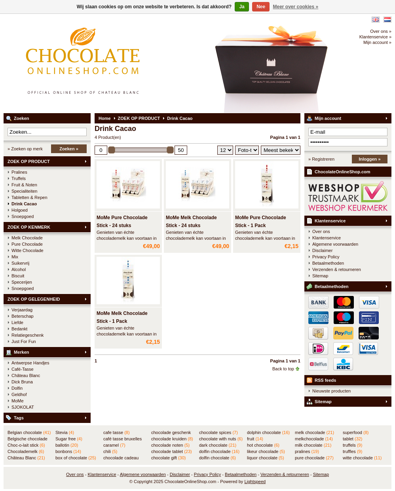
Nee (260, 6)
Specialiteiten (24, 191)
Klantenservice (330, 220)
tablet (353, 438)
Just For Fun (23, 341)
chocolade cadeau (121, 458)
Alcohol (18, 269)
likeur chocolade (266, 451)
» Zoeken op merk (25, 148)
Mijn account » (377, 42)
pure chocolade (314, 457)
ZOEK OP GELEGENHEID (34, 299)
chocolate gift (168, 457)
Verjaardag (21, 309)
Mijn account (328, 118)
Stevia (64, 432)
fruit (255, 438)
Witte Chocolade (27, 250)
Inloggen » (370, 159)
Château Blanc (25, 375)
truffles (352, 451)
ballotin (66, 445)
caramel (114, 445)
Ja (241, 6)
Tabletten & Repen (29, 197)
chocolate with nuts (221, 438)
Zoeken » (68, 148)
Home (105, 118)
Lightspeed (255, 481)
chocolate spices (218, 432)
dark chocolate (217, 445)
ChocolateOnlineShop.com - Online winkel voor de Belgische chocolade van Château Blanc (108, 63)
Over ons (321, 231)
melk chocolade (314, 432)
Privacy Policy (325, 256)
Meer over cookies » (296, 6)
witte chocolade (362, 457)
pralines (307, 451)
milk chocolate (313, 445)
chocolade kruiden (172, 438)
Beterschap (22, 316)
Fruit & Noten (24, 184)
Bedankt (19, 328)
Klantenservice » (375, 36)
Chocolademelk (26, 451)
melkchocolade (314, 438)
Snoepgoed (22, 216)
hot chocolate (263, 445)
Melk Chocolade (27, 237)
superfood (355, 432)
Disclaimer (322, 250)
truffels (352, 445)
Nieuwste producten (331, 391)
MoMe (17, 400)
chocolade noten (170, 445)
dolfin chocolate (217, 457)
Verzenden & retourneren (336, 269)
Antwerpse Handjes (30, 362)
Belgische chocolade (27, 439)
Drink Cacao (24, 203)
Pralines (19, 172)
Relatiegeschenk (27, 335)
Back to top (283, 368)
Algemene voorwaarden (335, 244)
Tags (19, 417)
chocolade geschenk (171, 433)
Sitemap (320, 275)
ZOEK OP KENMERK (29, 227)
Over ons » (380, 31)
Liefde (17, 322)
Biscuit (17, 275)
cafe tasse (116, 432)
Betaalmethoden (328, 263)
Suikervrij (20, 263)
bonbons (68, 451)
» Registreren (321, 159)
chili (110, 451)
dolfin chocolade (219, 451)
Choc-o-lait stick (26, 445)
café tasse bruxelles (122, 439)
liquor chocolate (265, 457)
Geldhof (19, 394)
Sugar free (68, 438)
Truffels (18, 178)
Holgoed (19, 210)
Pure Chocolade (27, 244)
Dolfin (17, 388)
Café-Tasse (22, 369)
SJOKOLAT (22, 407)
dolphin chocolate (268, 432)
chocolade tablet (171, 451)
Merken (21, 352)
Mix (14, 256)
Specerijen (21, 282)
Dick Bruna (22, 381)
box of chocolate (75, 457)
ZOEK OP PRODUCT (29, 161)
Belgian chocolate (29, 432)
